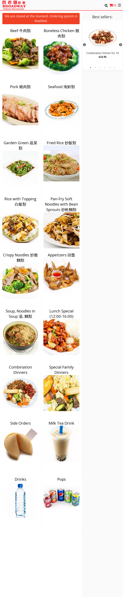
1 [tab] (90, 67)
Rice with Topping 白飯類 (20, 201)
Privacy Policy (101, 551)
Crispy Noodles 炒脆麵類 (20, 257)
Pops (61, 479)
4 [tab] (105, 67)
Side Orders (20, 423)
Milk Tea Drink (61, 423)
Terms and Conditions (105, 547)
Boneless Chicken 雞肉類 (61, 33)
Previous (84, 44)
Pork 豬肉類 (20, 86)
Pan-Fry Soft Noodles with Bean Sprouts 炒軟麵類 (61, 204)
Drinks (20, 479)
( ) (112, 5)
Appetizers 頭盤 (61, 254)
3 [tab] (100, 67)
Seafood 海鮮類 (61, 86)
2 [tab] (95, 67)
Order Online (70, 547)
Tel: (72, 567)
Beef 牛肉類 (20, 30)
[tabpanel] (102, 42)
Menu (67, 543)
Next (120, 44)
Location (99, 543)
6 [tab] (114, 67)
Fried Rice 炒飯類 (61, 142)
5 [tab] (109, 67)
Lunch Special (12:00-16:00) (61, 313)
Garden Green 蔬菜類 (20, 145)
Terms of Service (66, 591)
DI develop (67, 582)
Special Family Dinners (61, 369)
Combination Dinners (20, 369)
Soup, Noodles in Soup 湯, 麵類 (20, 313)
